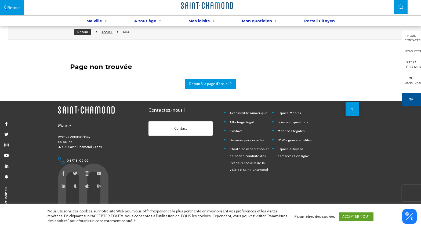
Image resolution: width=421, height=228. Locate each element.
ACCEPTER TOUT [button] (356, 217)
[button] (401, 7)
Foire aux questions (296, 131)
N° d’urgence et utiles (298, 149)
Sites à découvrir (413, 64)
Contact (240, 141)
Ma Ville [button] (96, 21)
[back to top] (351, 118)
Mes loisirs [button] (201, 21)
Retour (86, 37)
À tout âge (148, 21)
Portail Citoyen (319, 21)
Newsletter (413, 51)
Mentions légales (294, 141)
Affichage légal (246, 131)
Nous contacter (413, 38)
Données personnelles (251, 149)
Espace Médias (293, 122)
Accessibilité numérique (253, 122)
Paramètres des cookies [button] (315, 217)
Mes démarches (413, 80)
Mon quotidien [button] (259, 21)
